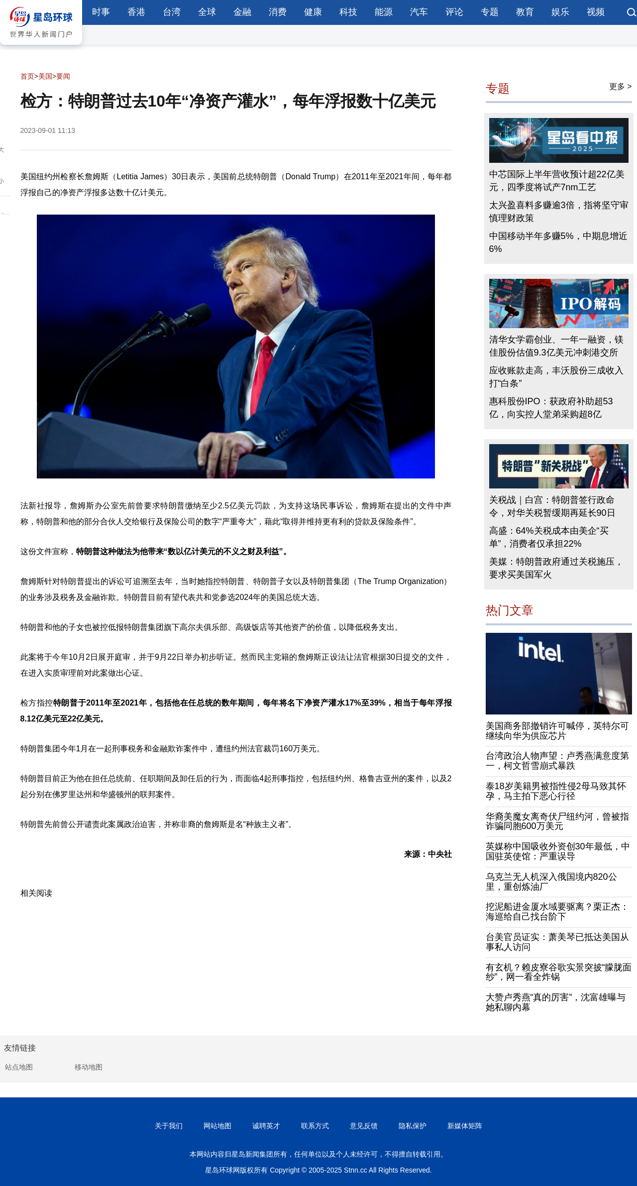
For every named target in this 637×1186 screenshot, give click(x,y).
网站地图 (217, 1126)
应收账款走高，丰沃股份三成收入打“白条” (556, 376)
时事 (101, 12)
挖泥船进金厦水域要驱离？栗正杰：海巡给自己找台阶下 (557, 912)
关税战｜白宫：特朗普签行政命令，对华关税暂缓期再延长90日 (552, 506)
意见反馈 (364, 1126)
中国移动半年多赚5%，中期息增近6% (558, 242)
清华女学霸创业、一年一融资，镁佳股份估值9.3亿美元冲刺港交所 (556, 346)
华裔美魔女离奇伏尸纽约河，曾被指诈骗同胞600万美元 (557, 821)
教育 (525, 12)
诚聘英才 (266, 1126)
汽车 (419, 12)
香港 (136, 12)
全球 (207, 12)
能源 (384, 12)
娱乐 (560, 12)
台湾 (172, 12)
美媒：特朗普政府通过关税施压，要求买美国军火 (556, 568)
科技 (348, 12)
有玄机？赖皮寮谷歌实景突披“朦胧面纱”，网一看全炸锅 (559, 972)
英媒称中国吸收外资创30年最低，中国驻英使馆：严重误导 (558, 851)
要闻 (63, 76)
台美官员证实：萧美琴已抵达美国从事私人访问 (557, 942)
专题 (490, 12)
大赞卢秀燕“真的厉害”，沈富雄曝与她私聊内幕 (556, 1002)
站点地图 (19, 1067)
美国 (45, 76)
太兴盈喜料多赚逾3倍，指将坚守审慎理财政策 (559, 211)
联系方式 (315, 1126)
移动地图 (89, 1067)
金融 (242, 12)
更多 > (620, 86)
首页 (27, 76)
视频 (596, 12)
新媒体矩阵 (464, 1126)
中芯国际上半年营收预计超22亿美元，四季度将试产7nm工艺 (557, 180)
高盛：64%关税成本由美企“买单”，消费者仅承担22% (549, 537)
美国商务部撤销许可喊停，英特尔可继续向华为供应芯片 (557, 731)
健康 (313, 12)
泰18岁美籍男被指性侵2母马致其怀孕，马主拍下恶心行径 (556, 791)
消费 (278, 12)
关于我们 (169, 1126)
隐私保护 (412, 1126)
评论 (454, 12)
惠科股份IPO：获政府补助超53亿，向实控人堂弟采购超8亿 (551, 407)
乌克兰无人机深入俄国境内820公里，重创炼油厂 (551, 882)
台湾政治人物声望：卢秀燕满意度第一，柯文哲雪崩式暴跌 (557, 761)
